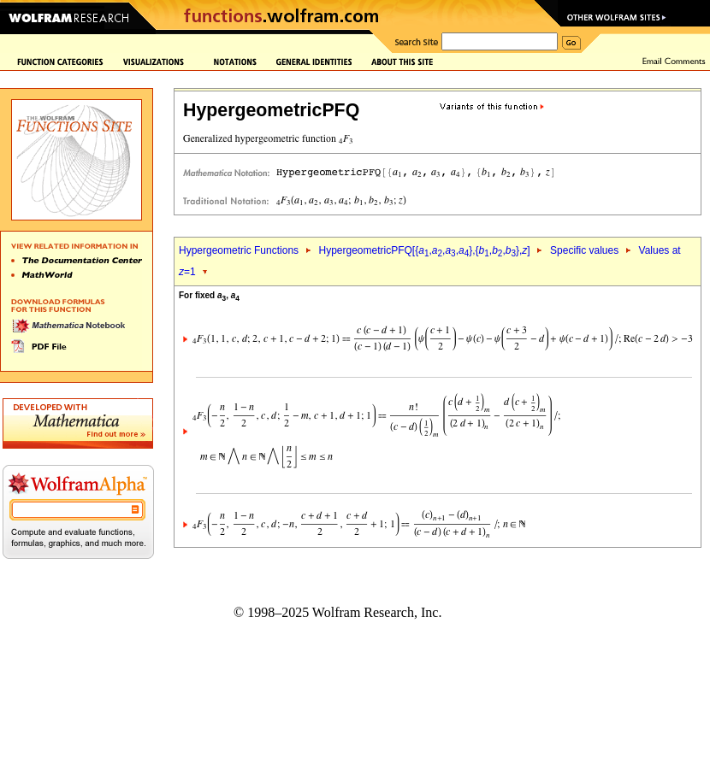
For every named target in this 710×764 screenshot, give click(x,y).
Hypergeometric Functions (239, 250)
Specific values (584, 250)
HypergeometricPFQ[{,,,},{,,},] (424, 250)
